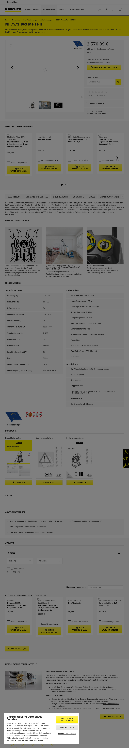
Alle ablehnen (67, 727)
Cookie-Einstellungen (67, 734)
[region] (41, 728)
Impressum (38, 741)
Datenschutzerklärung (24, 741)
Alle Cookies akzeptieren (67, 720)
